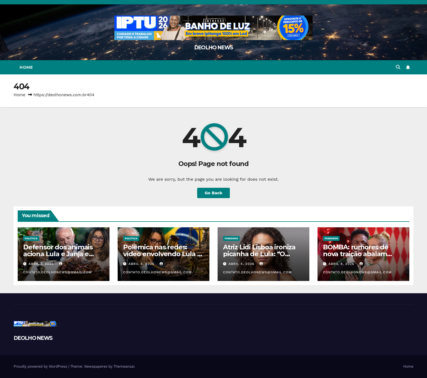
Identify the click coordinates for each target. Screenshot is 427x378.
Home (26, 67)
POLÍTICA (31, 238)
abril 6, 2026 (142, 264)
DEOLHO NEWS (213, 47)
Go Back (213, 192)
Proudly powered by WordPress (41, 366)
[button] (398, 67)
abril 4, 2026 (242, 264)
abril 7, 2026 (42, 264)
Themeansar (124, 366)
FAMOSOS (231, 238)
